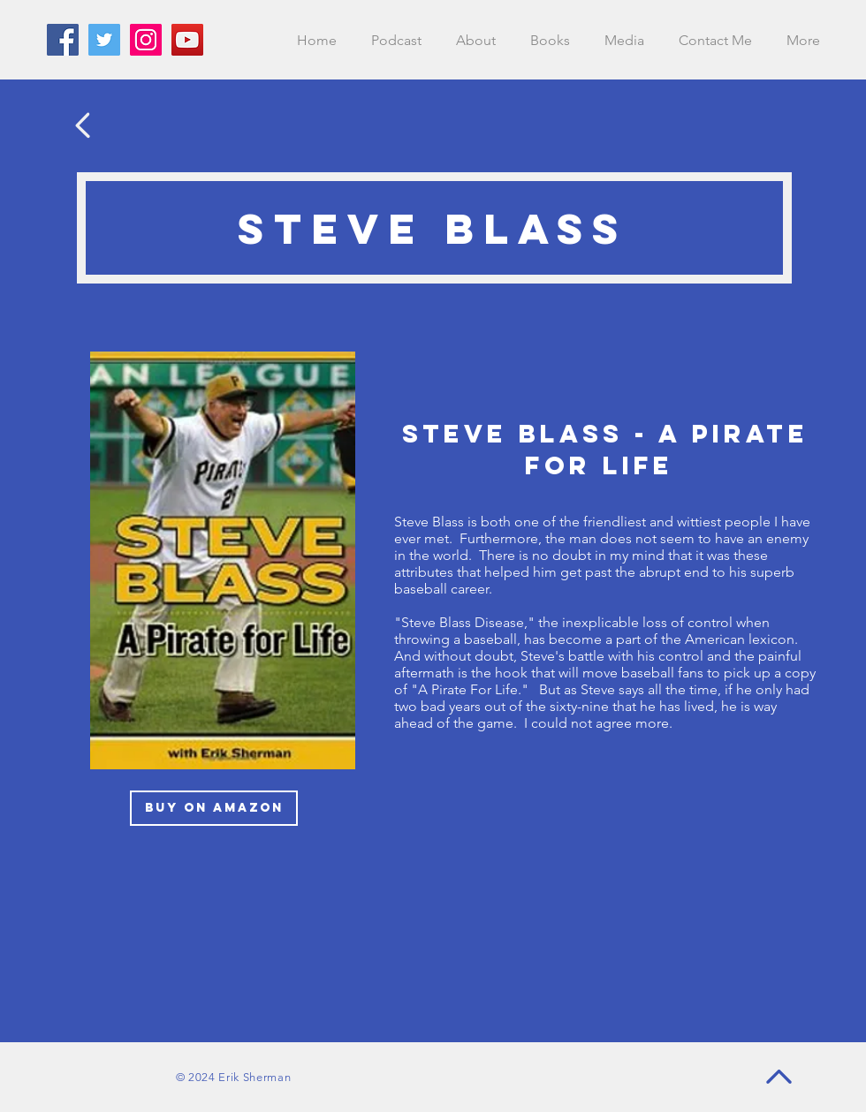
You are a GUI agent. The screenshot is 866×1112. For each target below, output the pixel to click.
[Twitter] (104, 40)
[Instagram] (146, 40)
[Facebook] (63, 40)
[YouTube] (187, 40)
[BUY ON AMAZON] (214, 808)
